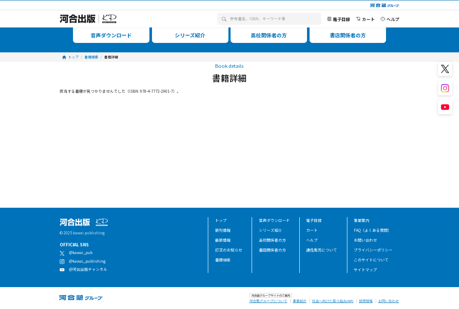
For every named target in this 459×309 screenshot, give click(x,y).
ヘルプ (312, 240)
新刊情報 (223, 230)
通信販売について (321, 250)
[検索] (224, 18)
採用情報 (366, 301)
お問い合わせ (365, 240)
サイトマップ (365, 270)
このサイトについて (371, 260)
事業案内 (361, 220)
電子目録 (314, 220)
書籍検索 (223, 260)
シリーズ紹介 (270, 230)
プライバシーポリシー (373, 250)
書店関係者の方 (272, 250)
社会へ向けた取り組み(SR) (332, 301)
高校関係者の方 (272, 240)
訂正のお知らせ (228, 250)
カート (312, 230)
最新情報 (223, 240)
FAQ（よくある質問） (373, 230)
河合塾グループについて (268, 301)
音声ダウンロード (274, 220)
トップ (221, 220)
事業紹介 (300, 301)
